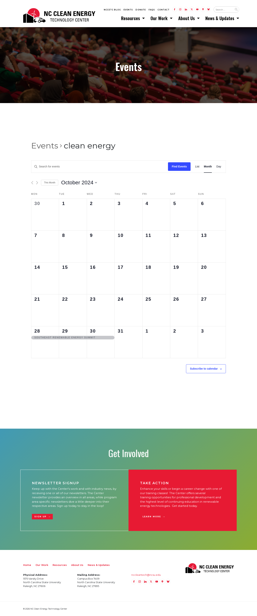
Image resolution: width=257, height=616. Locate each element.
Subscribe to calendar (204, 368)
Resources (131, 18)
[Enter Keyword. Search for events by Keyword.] (99, 167)
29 (65, 331)
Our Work (160, 18)
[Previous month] (32, 183)
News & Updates (220, 18)
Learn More (152, 516)
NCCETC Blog (112, 10)
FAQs (152, 10)
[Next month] (37, 183)
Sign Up (40, 516)
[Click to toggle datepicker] (79, 182)
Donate (141, 10)
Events (128, 10)
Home (27, 564)
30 (93, 331)
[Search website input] (223, 9)
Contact (163, 10)
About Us (187, 18)
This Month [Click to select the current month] (49, 182)
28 (37, 331)
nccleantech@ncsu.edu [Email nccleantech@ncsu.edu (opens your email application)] (146, 574)
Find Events (179, 166)
